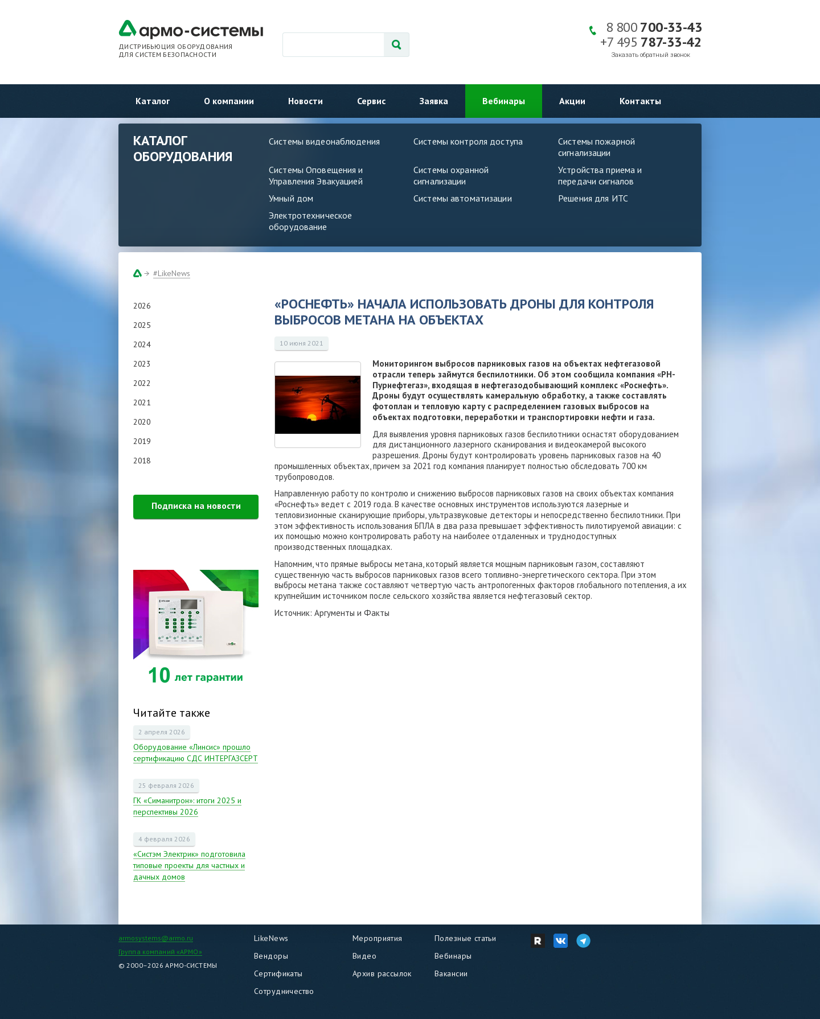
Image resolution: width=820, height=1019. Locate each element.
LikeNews (271, 938)
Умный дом (291, 198)
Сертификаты (278, 973)
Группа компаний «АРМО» (160, 951)
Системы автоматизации (462, 198)
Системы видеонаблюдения (324, 141)
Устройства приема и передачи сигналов (600, 175)
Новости (305, 100)
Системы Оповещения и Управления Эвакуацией (316, 175)
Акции (572, 100)
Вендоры (271, 956)
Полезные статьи (465, 938)
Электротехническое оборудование (310, 220)
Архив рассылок (382, 973)
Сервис (371, 100)
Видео (364, 956)
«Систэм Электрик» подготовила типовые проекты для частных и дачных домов (189, 865)
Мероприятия (377, 938)
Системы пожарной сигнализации (596, 146)
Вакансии (451, 973)
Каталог (153, 100)
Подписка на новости (196, 505)
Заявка (434, 100)
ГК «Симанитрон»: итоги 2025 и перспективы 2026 (187, 806)
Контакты (640, 100)
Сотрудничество (284, 991)
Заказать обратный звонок (651, 55)
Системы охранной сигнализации (451, 175)
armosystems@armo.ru (155, 938)
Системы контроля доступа (468, 141)
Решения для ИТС (593, 198)
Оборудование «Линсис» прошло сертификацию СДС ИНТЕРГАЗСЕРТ (195, 752)
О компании (229, 100)
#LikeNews (171, 273)
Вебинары (503, 100)
